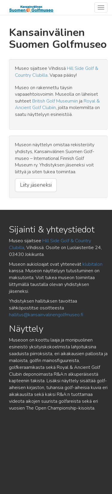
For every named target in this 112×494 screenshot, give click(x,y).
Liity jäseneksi (36, 184)
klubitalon (92, 264)
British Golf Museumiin (55, 101)
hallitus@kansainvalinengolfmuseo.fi (46, 314)
